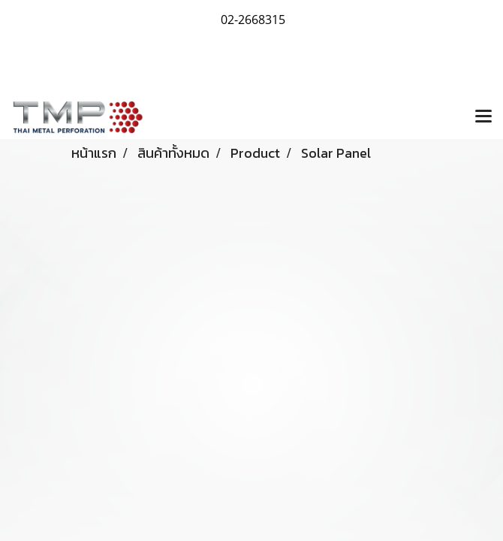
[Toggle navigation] (483, 117)
